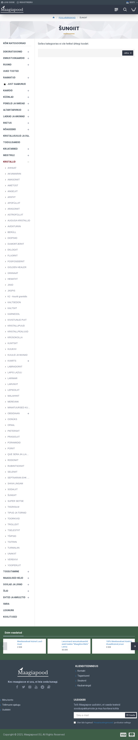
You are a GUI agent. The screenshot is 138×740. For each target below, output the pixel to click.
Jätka (126, 53)
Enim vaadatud (13, 632)
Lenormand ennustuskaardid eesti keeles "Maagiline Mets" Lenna (75, 644)
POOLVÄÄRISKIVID (67, 17)
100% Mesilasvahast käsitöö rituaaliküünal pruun (119, 642)
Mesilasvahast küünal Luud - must (30, 642)
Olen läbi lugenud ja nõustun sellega (102, 722)
